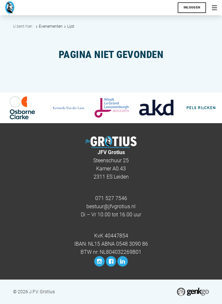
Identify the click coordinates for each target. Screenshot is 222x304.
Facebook (111, 261)
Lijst (70, 26)
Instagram (99, 261)
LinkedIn (122, 261)
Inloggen (192, 7)
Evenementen (51, 26)
